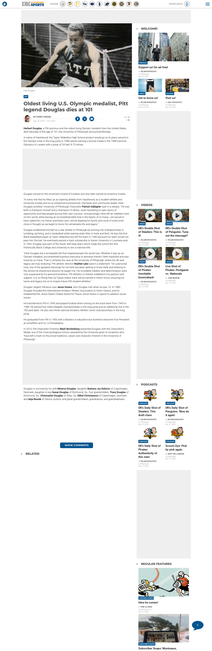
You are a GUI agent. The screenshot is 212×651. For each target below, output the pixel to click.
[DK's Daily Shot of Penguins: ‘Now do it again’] (177, 406)
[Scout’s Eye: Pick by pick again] (177, 443)
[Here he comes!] (163, 590)
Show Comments (76, 445)
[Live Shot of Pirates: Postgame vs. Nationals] (177, 265)
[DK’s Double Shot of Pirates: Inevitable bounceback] (150, 267)
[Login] (5, 4)
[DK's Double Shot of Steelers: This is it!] (150, 227)
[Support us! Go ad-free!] (163, 55)
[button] (207, 4)
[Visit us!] (177, 93)
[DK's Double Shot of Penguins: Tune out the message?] (177, 227)
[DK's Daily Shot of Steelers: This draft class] (150, 406)
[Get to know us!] (150, 93)
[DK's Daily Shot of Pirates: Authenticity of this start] (150, 447)
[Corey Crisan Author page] (42, 117)
